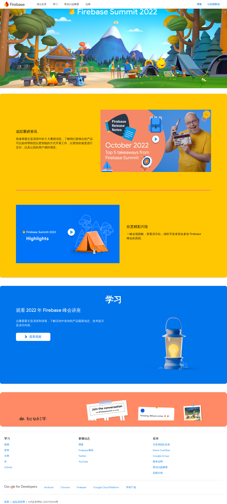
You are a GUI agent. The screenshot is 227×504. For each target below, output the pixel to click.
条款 (6, 501)
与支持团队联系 (161, 444)
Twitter (82, 456)
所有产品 (131, 487)
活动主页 (41, 4)
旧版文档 (158, 473)
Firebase (81, 487)
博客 (199, 4)
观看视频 (33, 337)
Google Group (161, 456)
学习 (55, 4)
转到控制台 (213, 4)
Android (48, 487)
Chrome (65, 487)
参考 (6, 450)
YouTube (83, 461)
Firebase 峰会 (86, 450)
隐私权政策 (19, 501)
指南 (6, 444)
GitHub (8, 467)
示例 (6, 456)
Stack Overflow (161, 450)
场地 (87, 4)
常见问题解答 (71, 4)
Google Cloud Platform (106, 487)
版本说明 (158, 461)
